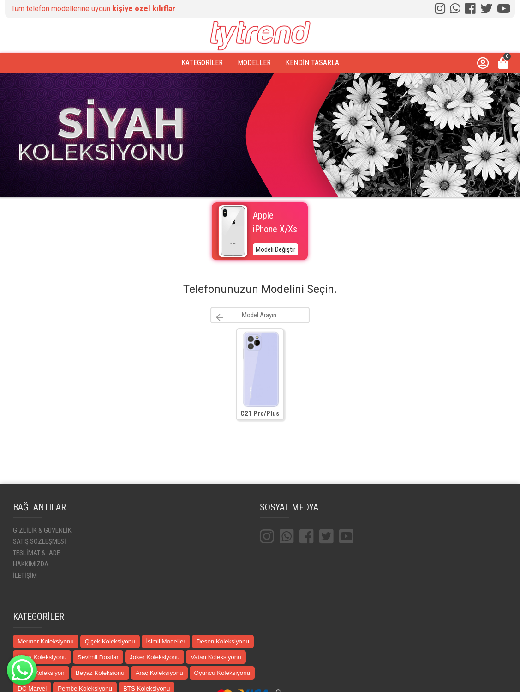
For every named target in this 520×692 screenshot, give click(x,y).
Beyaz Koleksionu (100, 672)
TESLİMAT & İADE (36, 553)
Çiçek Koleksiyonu (110, 641)
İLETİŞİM (25, 575)
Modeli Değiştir (275, 249)
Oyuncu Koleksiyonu (222, 672)
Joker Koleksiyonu (154, 657)
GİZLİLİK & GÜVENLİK (42, 530)
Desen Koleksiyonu (223, 641)
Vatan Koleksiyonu (216, 657)
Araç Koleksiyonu (159, 672)
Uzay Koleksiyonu (42, 657)
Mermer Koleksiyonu (45, 641)
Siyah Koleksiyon (41, 672)
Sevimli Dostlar (98, 657)
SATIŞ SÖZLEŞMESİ (39, 541)
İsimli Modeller (165, 641)
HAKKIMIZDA (30, 564)
